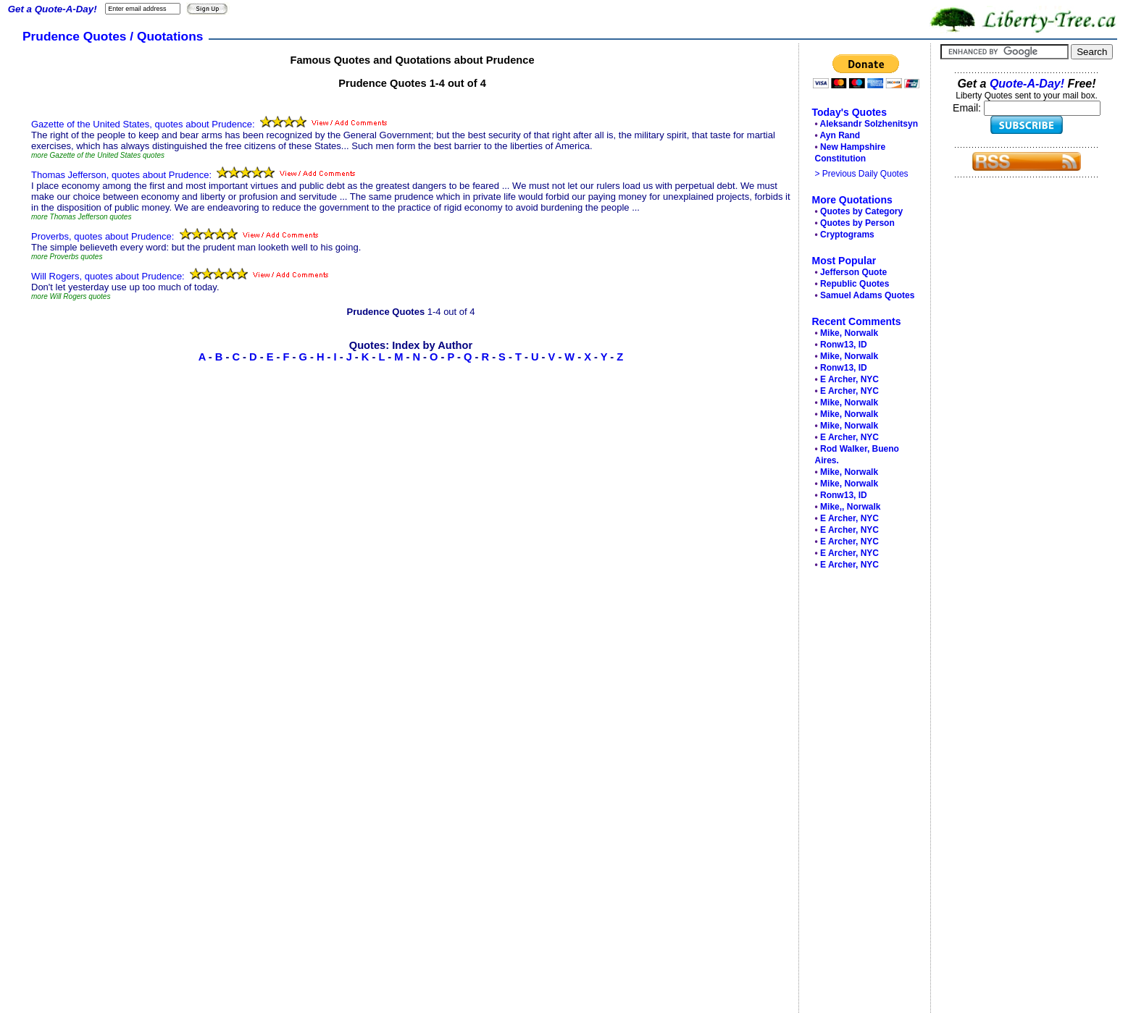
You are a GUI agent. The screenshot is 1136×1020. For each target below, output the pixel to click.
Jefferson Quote (853, 272)
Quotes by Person (857, 223)
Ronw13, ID (843, 345)
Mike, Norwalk (849, 333)
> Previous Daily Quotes (862, 174)
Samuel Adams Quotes (867, 295)
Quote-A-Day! (1027, 83)
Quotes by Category (861, 211)
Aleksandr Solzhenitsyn (869, 124)
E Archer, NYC (849, 379)
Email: (968, 108)
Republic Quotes (854, 284)
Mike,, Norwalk (850, 507)
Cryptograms (847, 234)
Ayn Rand (840, 135)
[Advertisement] (861, 795)
